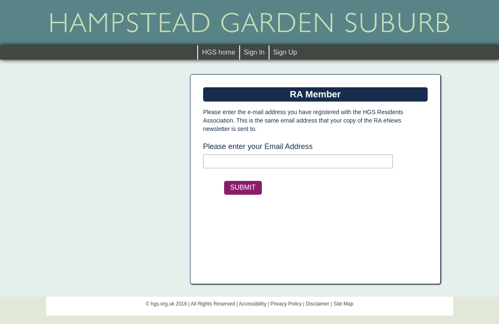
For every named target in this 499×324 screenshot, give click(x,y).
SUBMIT (243, 187)
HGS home (220, 52)
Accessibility (252, 304)
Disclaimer (317, 304)
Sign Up (285, 52)
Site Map (343, 304)
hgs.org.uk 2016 (169, 304)
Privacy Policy (286, 304)
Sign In (254, 52)
